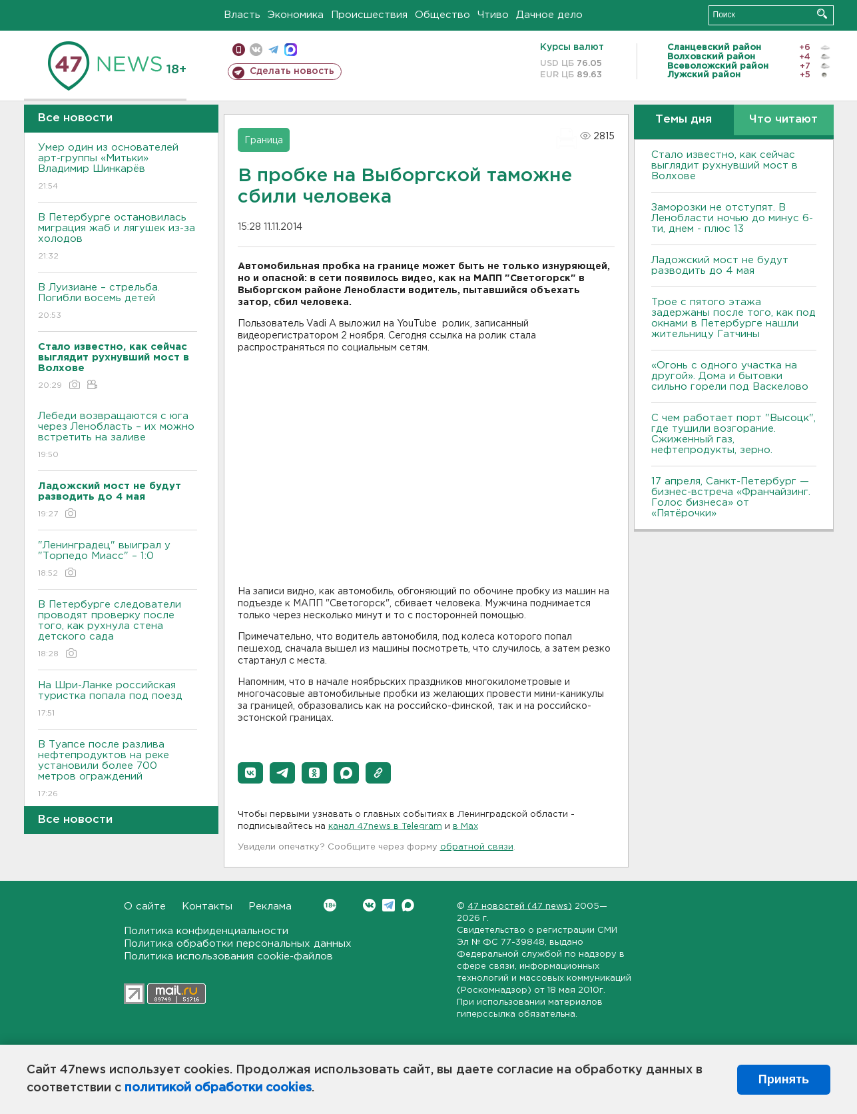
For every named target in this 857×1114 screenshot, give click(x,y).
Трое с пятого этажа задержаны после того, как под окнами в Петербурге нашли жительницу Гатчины (733, 318)
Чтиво (493, 15)
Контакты (207, 906)
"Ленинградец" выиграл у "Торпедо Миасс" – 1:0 (117, 560)
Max (408, 905)
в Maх (465, 826)
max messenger (290, 49)
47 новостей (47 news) (519, 906)
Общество (442, 15)
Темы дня (683, 120)
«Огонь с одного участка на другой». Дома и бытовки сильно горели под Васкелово (729, 376)
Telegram (388, 905)
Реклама (270, 906)
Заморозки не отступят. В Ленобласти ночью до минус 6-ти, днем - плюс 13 (732, 218)
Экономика (296, 15)
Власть (242, 15)
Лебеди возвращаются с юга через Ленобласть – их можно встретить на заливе (117, 436)
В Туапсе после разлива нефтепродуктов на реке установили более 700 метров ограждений (117, 770)
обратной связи (476, 847)
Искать (822, 14)
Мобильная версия (238, 49)
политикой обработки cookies (218, 1088)
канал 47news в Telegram (385, 826)
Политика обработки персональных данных (238, 943)
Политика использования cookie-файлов (228, 956)
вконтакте (256, 49)
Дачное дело (549, 15)
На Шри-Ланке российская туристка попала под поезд (117, 700)
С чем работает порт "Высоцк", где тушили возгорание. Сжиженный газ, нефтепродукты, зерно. (733, 434)
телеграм (273, 49)
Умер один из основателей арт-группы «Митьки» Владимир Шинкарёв (117, 167)
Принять (783, 1079)
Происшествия (369, 15)
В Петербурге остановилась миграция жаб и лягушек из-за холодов (117, 237)
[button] (250, 773)
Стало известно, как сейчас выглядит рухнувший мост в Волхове (724, 166)
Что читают (783, 120)
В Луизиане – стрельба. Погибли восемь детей (117, 302)
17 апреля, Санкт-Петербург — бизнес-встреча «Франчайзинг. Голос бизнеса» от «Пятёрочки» (730, 497)
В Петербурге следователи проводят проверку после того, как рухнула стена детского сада (117, 630)
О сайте (145, 906)
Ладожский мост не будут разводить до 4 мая (719, 265)
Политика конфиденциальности (206, 931)
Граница (263, 141)
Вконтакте (330, 905)
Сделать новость (292, 71)
